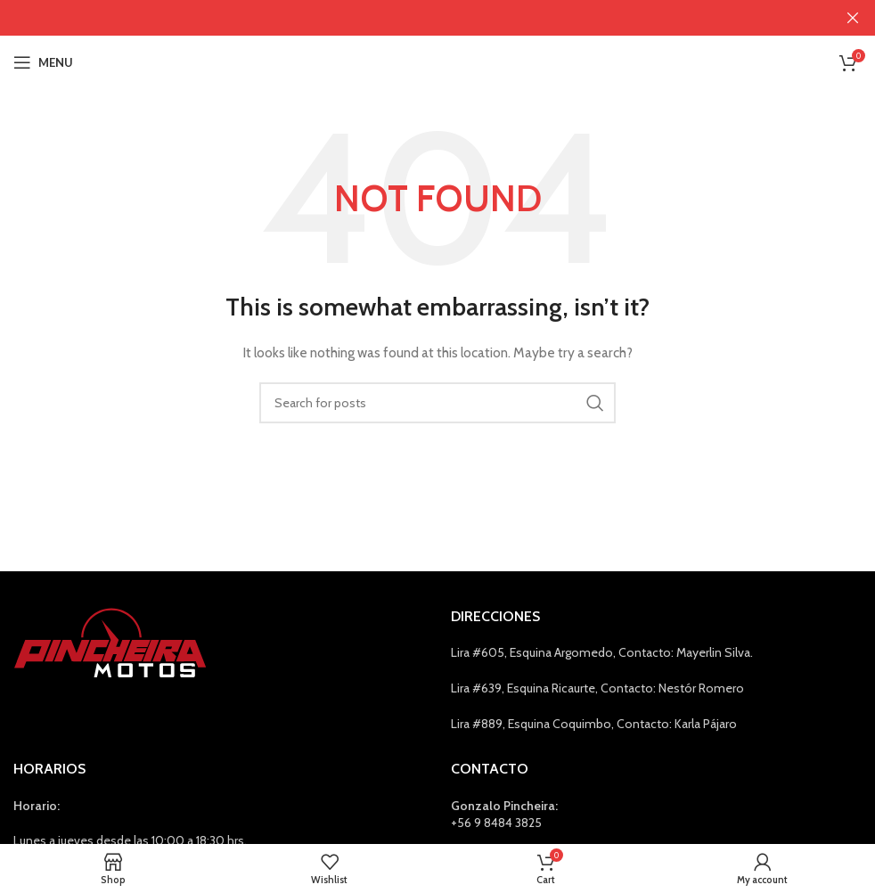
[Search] (437, 402)
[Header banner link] (411, 18)
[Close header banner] (852, 18)
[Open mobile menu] (43, 62)
